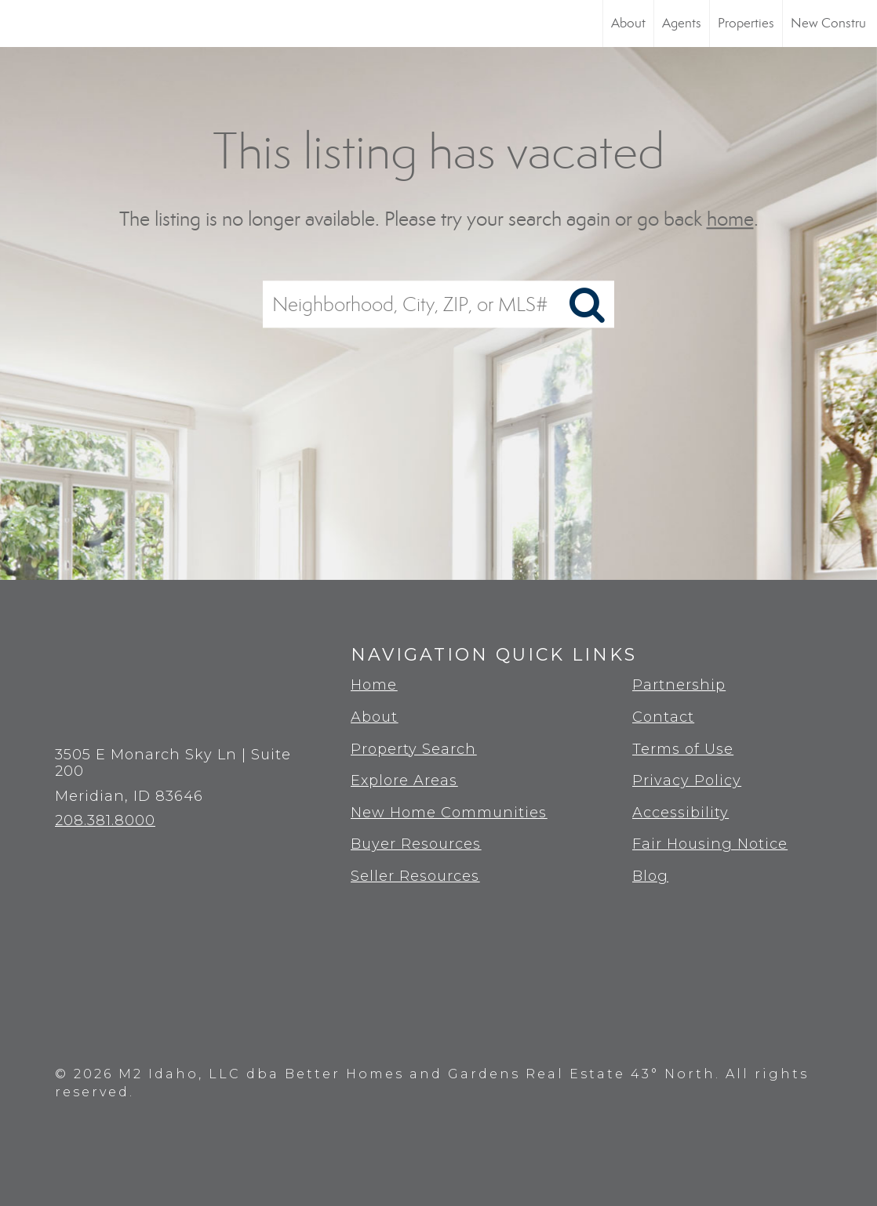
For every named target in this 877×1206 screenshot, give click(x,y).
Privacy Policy (686, 780)
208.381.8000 (105, 820)
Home (374, 685)
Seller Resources (415, 876)
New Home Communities (449, 812)
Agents (681, 23)
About (628, 23)
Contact (663, 717)
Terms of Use (682, 749)
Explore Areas (404, 780)
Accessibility (680, 812)
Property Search (413, 749)
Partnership (679, 685)
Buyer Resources (416, 844)
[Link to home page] (20, 23)
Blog (650, 876)
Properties (746, 23)
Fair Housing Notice (710, 844)
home (730, 219)
